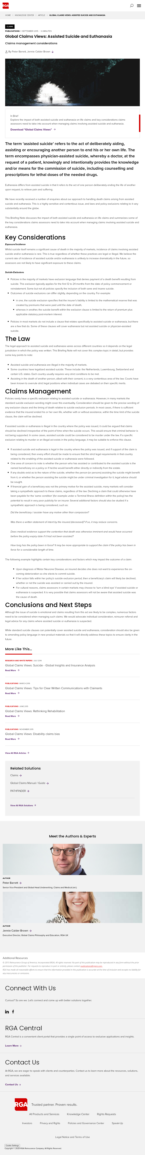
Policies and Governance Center (86, 1123)
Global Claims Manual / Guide (29, 783)
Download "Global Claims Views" (31, 129)
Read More (13, 670)
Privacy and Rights (50, 1123)
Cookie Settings (12, 1145)
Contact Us (13, 1084)
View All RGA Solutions (21, 805)
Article (41, 15)
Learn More (13, 1046)
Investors (27, 1123)
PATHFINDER (20, 791)
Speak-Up (117, 1123)
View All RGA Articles (15, 753)
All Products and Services (44, 1114)
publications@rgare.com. (91, 966)
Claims (16, 775)
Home (8, 15)
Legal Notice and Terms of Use (72, 1137)
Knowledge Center (24, 15)
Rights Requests (106, 1114)
